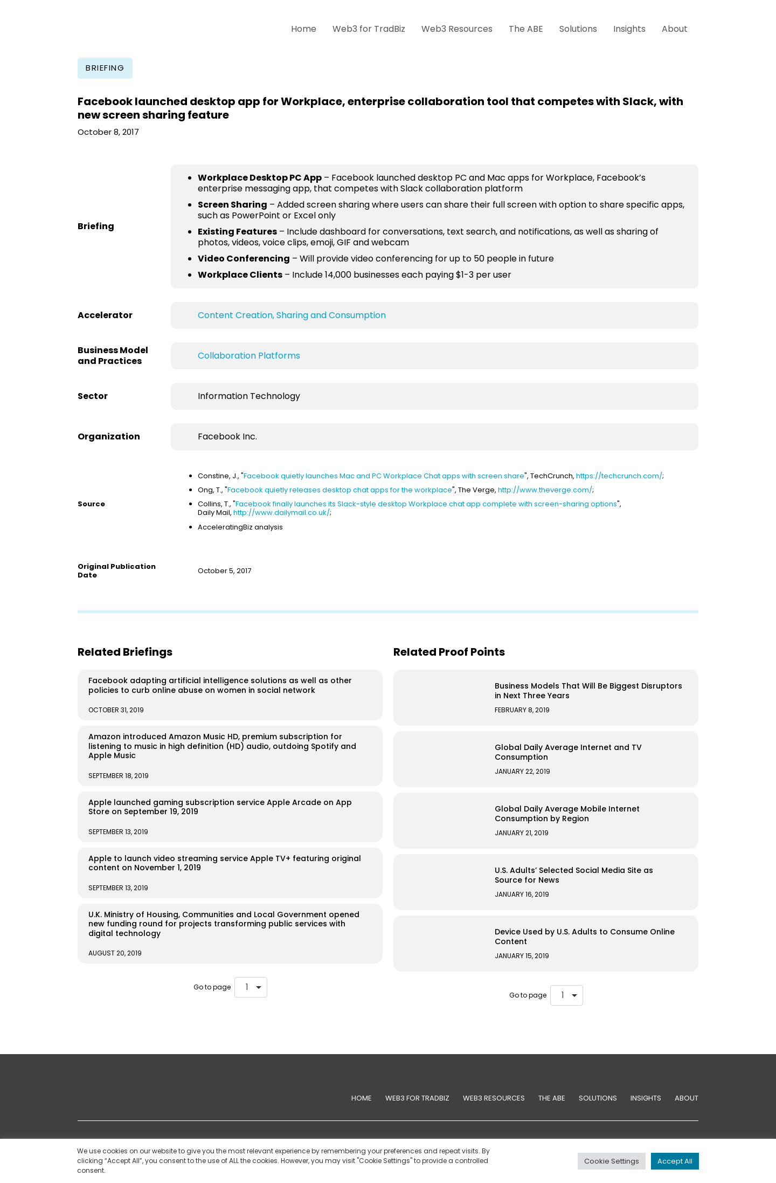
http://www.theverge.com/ (545, 490)
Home (303, 29)
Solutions (578, 29)
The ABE (526, 29)
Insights (629, 29)
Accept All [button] (674, 1161)
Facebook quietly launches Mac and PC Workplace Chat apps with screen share (384, 476)
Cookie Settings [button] (611, 1161)
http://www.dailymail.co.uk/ (281, 512)
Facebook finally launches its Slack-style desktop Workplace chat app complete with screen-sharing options (426, 504)
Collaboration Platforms (249, 355)
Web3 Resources (457, 29)
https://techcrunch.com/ (619, 476)
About (675, 29)
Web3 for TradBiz (368, 29)
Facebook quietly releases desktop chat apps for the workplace (339, 490)
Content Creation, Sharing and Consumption (292, 315)
